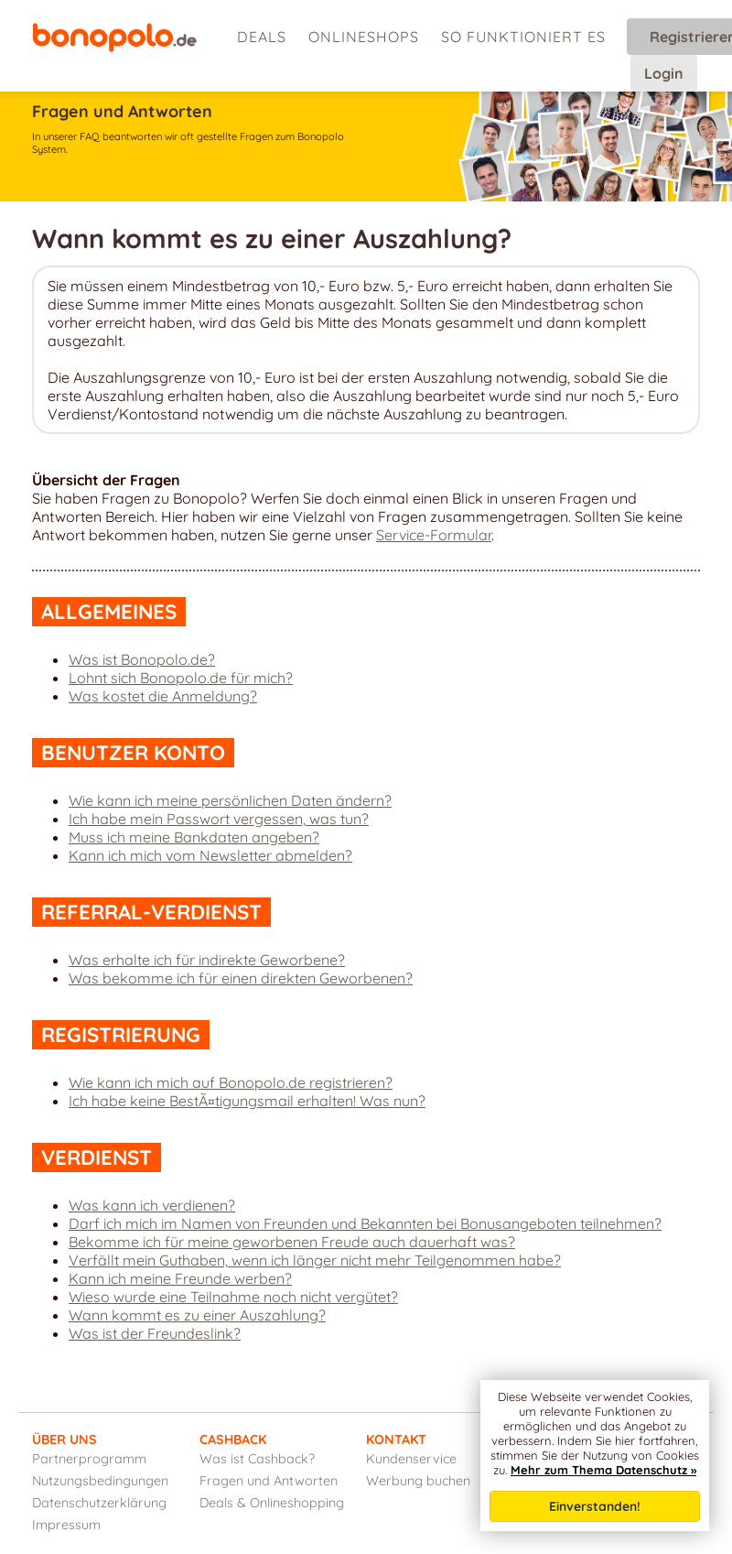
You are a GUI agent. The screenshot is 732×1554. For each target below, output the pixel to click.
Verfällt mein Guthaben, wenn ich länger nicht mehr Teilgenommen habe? (315, 1260)
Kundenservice (411, 1459)
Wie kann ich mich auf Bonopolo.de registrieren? (231, 1082)
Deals (261, 36)
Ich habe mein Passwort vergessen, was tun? (219, 819)
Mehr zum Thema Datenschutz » (603, 1469)
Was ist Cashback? (257, 1459)
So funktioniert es (523, 36)
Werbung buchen (418, 1480)
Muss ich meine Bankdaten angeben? (194, 837)
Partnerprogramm (89, 1459)
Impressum (66, 1524)
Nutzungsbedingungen (100, 1480)
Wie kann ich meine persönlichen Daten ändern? (230, 800)
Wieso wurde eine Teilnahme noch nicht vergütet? (233, 1297)
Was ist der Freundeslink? (155, 1333)
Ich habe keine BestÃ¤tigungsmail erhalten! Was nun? (247, 1101)
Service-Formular (433, 535)
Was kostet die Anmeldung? (163, 696)
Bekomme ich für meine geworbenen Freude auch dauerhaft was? (292, 1242)
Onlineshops (363, 36)
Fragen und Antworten (268, 1480)
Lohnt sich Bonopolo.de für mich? (181, 677)
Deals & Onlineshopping (271, 1502)
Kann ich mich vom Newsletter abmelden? (210, 855)
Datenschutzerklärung (99, 1502)
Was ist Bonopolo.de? (142, 659)
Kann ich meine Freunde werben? (180, 1278)
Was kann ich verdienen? (152, 1205)
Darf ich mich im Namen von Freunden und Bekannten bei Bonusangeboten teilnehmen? (365, 1223)
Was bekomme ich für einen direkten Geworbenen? (241, 978)
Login (664, 73)
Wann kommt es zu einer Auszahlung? (197, 1315)
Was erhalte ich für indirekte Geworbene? (207, 960)
